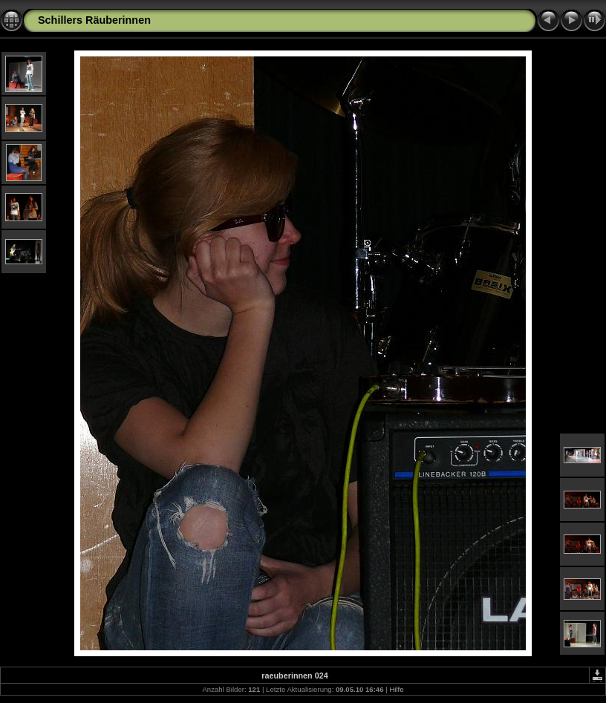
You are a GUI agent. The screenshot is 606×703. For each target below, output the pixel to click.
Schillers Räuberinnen (94, 20)
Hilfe (396, 689)
